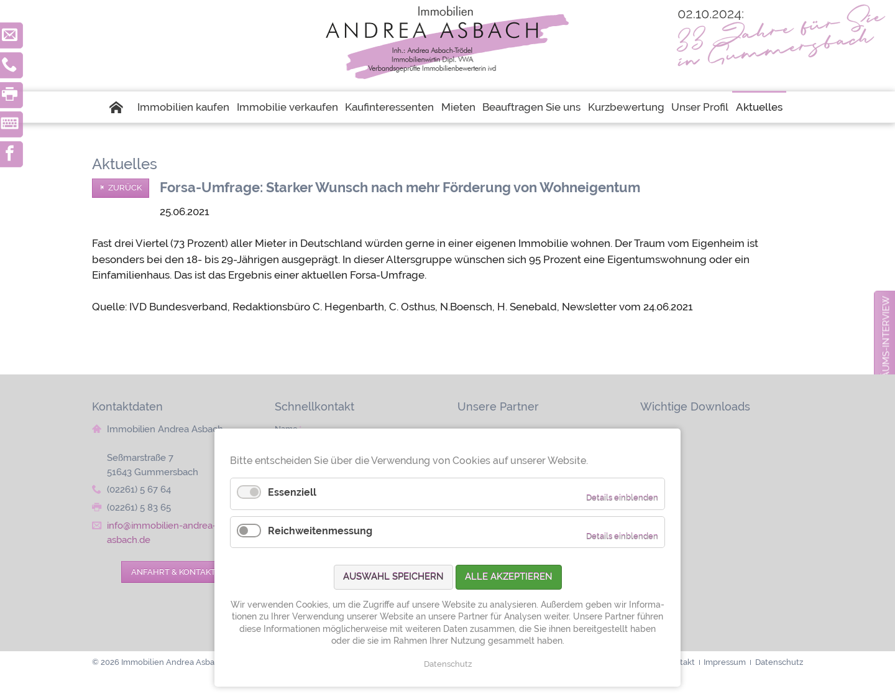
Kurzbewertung (626, 107)
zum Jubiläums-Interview (886, 360)
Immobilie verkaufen (287, 107)
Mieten (458, 107)
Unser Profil (699, 107)
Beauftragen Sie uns (531, 107)
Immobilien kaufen (183, 107)
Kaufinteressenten (389, 107)
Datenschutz (448, 664)
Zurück (125, 187)
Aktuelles (759, 107)
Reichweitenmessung (320, 531)
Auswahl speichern (393, 576)
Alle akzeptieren (509, 576)
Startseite (121, 107)
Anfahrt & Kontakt (173, 572)
